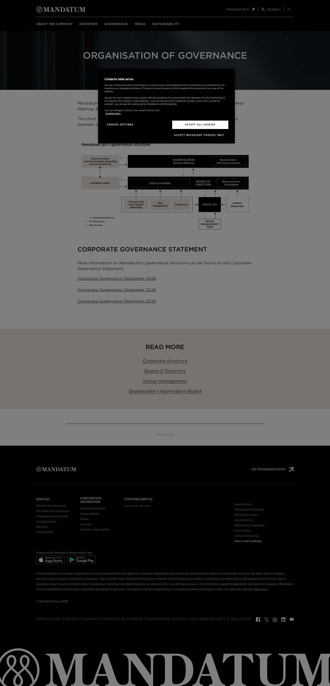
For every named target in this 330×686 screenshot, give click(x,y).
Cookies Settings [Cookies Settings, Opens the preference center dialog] (120, 124)
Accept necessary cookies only (199, 135)
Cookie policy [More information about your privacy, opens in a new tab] (113, 113)
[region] (166, 106)
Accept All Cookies (200, 124)
